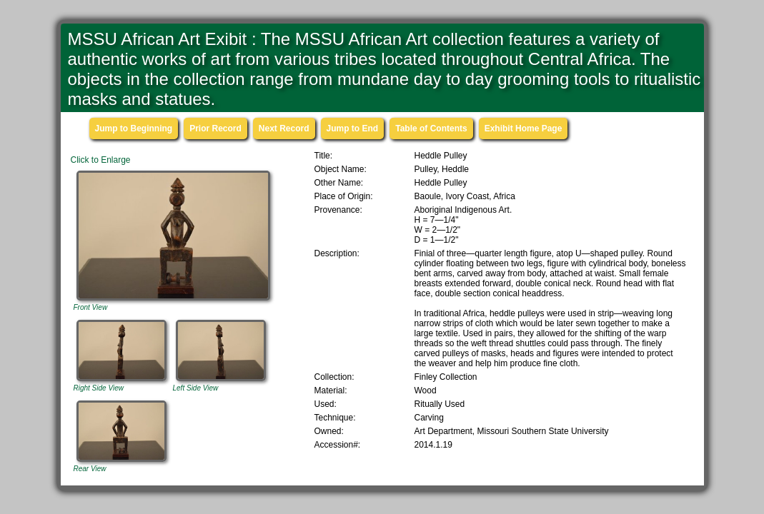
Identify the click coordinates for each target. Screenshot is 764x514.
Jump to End (353, 128)
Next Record (284, 128)
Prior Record (215, 128)
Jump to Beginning (134, 128)
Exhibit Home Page (523, 128)
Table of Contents (431, 128)
